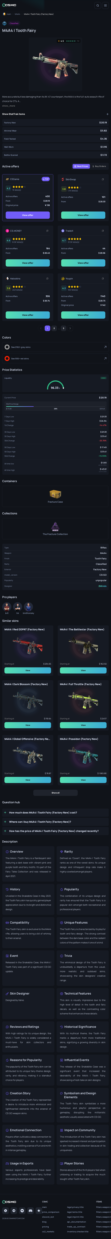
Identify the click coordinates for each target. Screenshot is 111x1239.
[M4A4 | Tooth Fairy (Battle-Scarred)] (55, 154)
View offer (27, 215)
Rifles (103, 547)
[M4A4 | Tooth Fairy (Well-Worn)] (55, 146)
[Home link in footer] (22, 1197)
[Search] (97, 5)
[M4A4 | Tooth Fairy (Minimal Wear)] (55, 130)
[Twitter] (5, 1206)
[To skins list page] (17, 14)
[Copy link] (102, 179)
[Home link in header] (9, 5)
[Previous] (41, 328)
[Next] (70, 328)
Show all (56, 792)
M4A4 (103, 553)
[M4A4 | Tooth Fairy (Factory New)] (55, 122)
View (28, 670)
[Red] (55, 358)
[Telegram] (14, 1206)
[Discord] (30, 1206)
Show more (8, 105)
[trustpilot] (39, 1206)
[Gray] (55, 347)
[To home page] (6, 14)
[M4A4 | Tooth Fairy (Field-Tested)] (55, 138)
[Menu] (105, 5)
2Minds (103, 586)
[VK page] (22, 1206)
